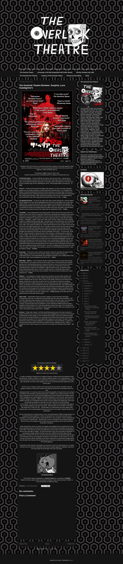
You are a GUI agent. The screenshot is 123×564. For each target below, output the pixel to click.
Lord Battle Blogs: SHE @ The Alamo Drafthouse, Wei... (91, 317)
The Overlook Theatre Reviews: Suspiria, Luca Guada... (91, 329)
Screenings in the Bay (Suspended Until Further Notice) (54, 72)
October (86, 288)
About (87, 75)
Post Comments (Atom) (50, 548)
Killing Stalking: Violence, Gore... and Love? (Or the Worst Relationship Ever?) (92, 215)
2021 (84, 276)
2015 (84, 355)
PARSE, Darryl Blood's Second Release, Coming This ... (90, 323)
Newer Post (23, 544)
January (86, 345)
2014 (84, 358)
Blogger (71, 560)
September (87, 291)
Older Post (71, 544)
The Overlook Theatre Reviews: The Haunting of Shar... (91, 307)
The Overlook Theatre (26, 72)
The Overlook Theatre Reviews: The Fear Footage (94, 228)
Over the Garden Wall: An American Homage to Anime (95, 254)
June (85, 298)
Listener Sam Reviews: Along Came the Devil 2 (95, 240)
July (85, 296)
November (87, 286)
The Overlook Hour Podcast (28, 75)
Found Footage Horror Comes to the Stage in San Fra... (91, 334)
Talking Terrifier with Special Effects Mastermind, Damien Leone (94, 200)
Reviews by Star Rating (74, 75)
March (86, 339)
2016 (84, 353)
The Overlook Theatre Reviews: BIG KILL (90, 312)
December (87, 283)
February (87, 342)
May (85, 301)
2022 (84, 273)
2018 (84, 348)
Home (47, 544)
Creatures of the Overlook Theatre (52, 75)
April (85, 304)
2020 (84, 278)
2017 (84, 350)
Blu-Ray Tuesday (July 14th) (85, 72)
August (86, 293)
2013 (84, 361)
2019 (84, 281)
